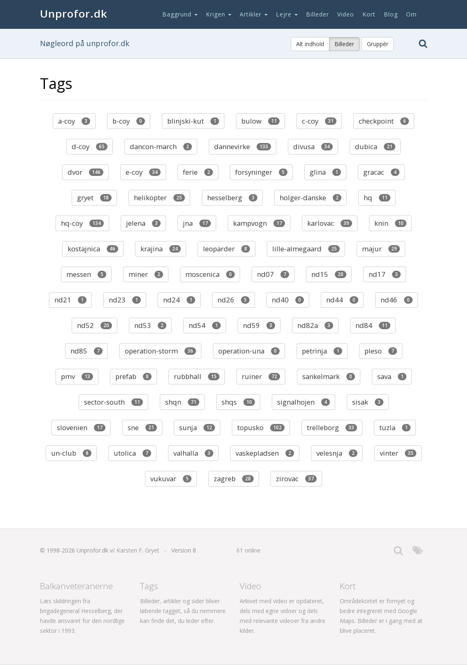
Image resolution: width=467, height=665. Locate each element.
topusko (261, 427)
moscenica (210, 274)
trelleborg (332, 427)
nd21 (70, 299)
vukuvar (170, 478)
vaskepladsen (265, 453)
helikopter (159, 197)
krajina (160, 248)
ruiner (261, 376)
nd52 (94, 325)
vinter (398, 453)
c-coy (319, 121)
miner (145, 274)
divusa (313, 146)
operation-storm (160, 351)
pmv (77, 376)
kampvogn (259, 223)
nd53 (150, 325)
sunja (197, 427)
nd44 (342, 299)
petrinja (322, 351)
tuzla (395, 427)
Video (345, 14)
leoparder (226, 248)
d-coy (89, 146)
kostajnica (93, 248)
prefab (133, 376)
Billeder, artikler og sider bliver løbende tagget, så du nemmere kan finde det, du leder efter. (183, 611)
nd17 (385, 274)
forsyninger (261, 172)
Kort (369, 14)
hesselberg (232, 197)
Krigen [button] (218, 14)
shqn (182, 402)
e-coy (143, 172)
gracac (381, 172)
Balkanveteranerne (76, 586)
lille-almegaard (306, 248)
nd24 (179, 299)
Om (411, 14)
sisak (367, 402)
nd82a (315, 325)
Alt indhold (310, 44)
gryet (94, 197)
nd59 (259, 325)
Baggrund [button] (180, 14)
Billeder (317, 14)
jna (197, 223)
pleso (380, 351)
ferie (198, 172)
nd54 (205, 325)
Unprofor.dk (73, 13)
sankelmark (328, 376)
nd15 (328, 274)
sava (391, 376)
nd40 (288, 299)
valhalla (193, 453)
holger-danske (310, 197)
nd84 (372, 325)
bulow (260, 121)
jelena (143, 223)
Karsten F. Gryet (138, 550)
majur (381, 248)
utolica (132, 453)
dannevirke (242, 146)
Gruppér (377, 44)
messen (86, 274)
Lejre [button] (287, 14)
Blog (391, 14)
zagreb (234, 478)
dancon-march (161, 146)
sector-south (113, 402)
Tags (149, 586)
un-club (71, 453)
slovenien (81, 427)
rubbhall (196, 376)
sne (142, 427)
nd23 (125, 299)
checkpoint (384, 121)
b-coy (128, 121)
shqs (238, 402)
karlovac (329, 223)
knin (390, 223)
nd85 (86, 351)
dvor (85, 172)
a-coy (74, 121)
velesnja (336, 453)
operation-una (249, 351)
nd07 (273, 274)
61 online (248, 550)
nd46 (397, 299)
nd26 (233, 299)
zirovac (296, 478)
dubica (375, 146)
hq (377, 197)
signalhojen (303, 402)
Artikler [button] (254, 14)
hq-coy (82, 223)
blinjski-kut (193, 121)
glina (325, 172)
